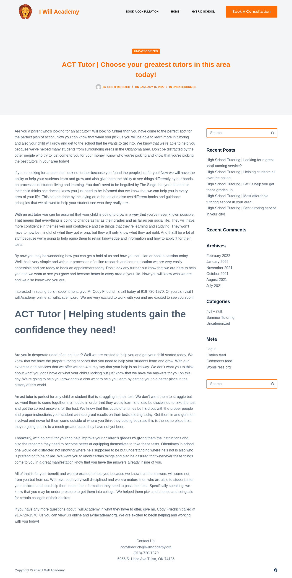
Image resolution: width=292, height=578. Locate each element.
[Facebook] (275, 570)
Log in (211, 349)
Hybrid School (203, 11)
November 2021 (219, 268)
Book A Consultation (251, 11)
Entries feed (216, 355)
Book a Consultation (142, 11)
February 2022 (218, 256)
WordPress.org (218, 367)
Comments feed (219, 361)
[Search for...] (237, 132)
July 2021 (214, 286)
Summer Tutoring (220, 317)
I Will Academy (59, 11)
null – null (214, 311)
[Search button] (272, 132)
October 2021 (217, 274)
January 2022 (217, 262)
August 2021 (216, 280)
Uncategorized (146, 51)
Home (175, 11)
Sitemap (72, 570)
